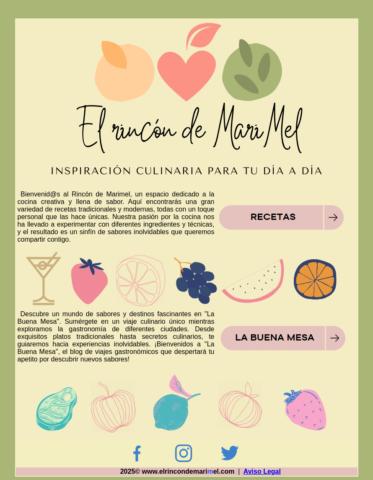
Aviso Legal (262, 471)
